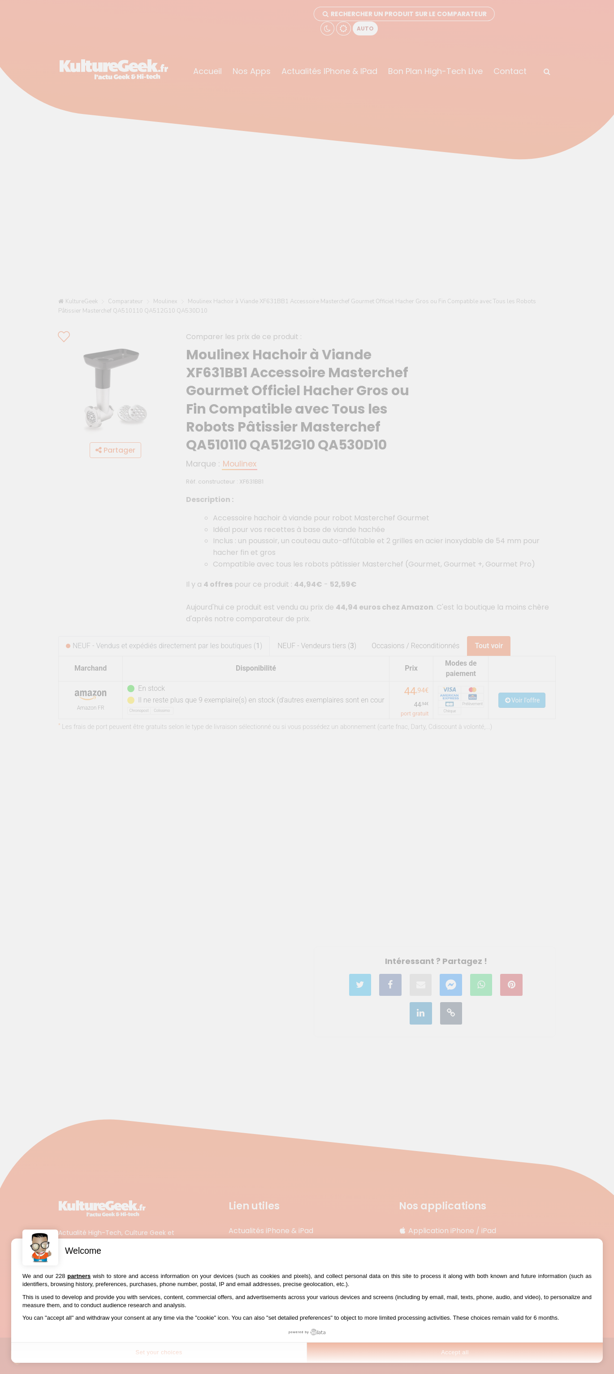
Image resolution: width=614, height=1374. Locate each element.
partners (79, 1276)
